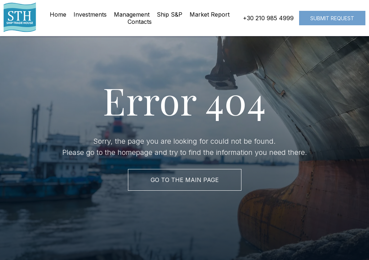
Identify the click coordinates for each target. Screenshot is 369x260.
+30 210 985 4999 (268, 18)
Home (58, 14)
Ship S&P (169, 14)
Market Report (210, 14)
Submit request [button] (332, 18)
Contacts (140, 21)
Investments (90, 14)
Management (132, 14)
